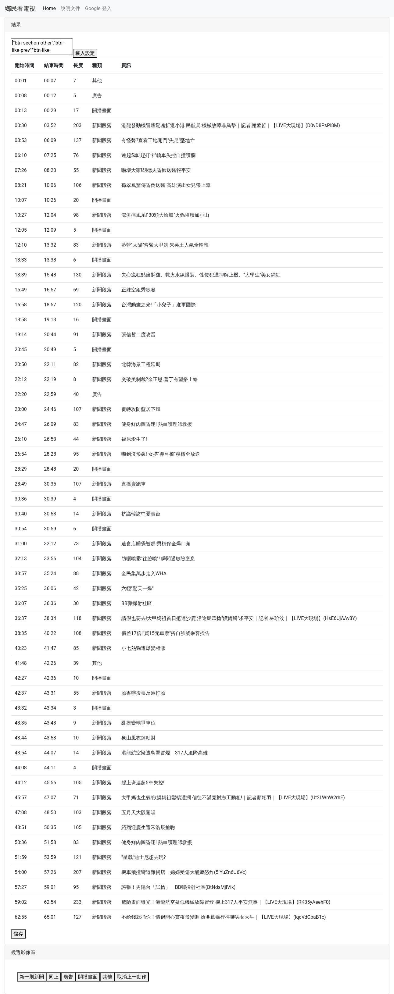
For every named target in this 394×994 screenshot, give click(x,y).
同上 (54, 977)
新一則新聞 (32, 977)
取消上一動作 (131, 977)
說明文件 (70, 8)
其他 (107, 977)
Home (49, 8)
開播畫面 (88, 977)
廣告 (68, 977)
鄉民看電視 (20, 8)
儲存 (18, 934)
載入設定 (85, 53)
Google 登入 (98, 8)
